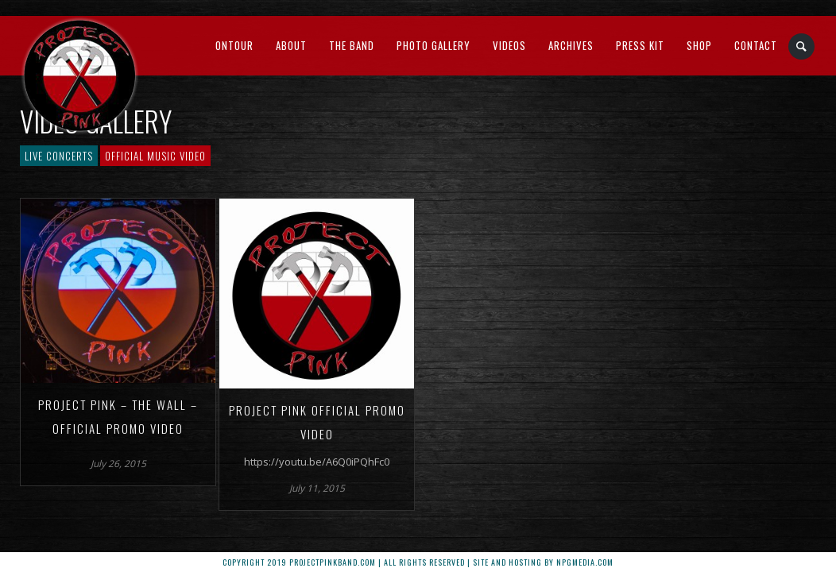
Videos (509, 45)
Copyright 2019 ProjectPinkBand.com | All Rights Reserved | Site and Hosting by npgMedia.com (418, 562)
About (291, 45)
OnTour (234, 45)
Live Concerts (59, 156)
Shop (699, 45)
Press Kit (640, 45)
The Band (351, 45)
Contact (755, 45)
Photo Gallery (433, 45)
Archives (571, 45)
